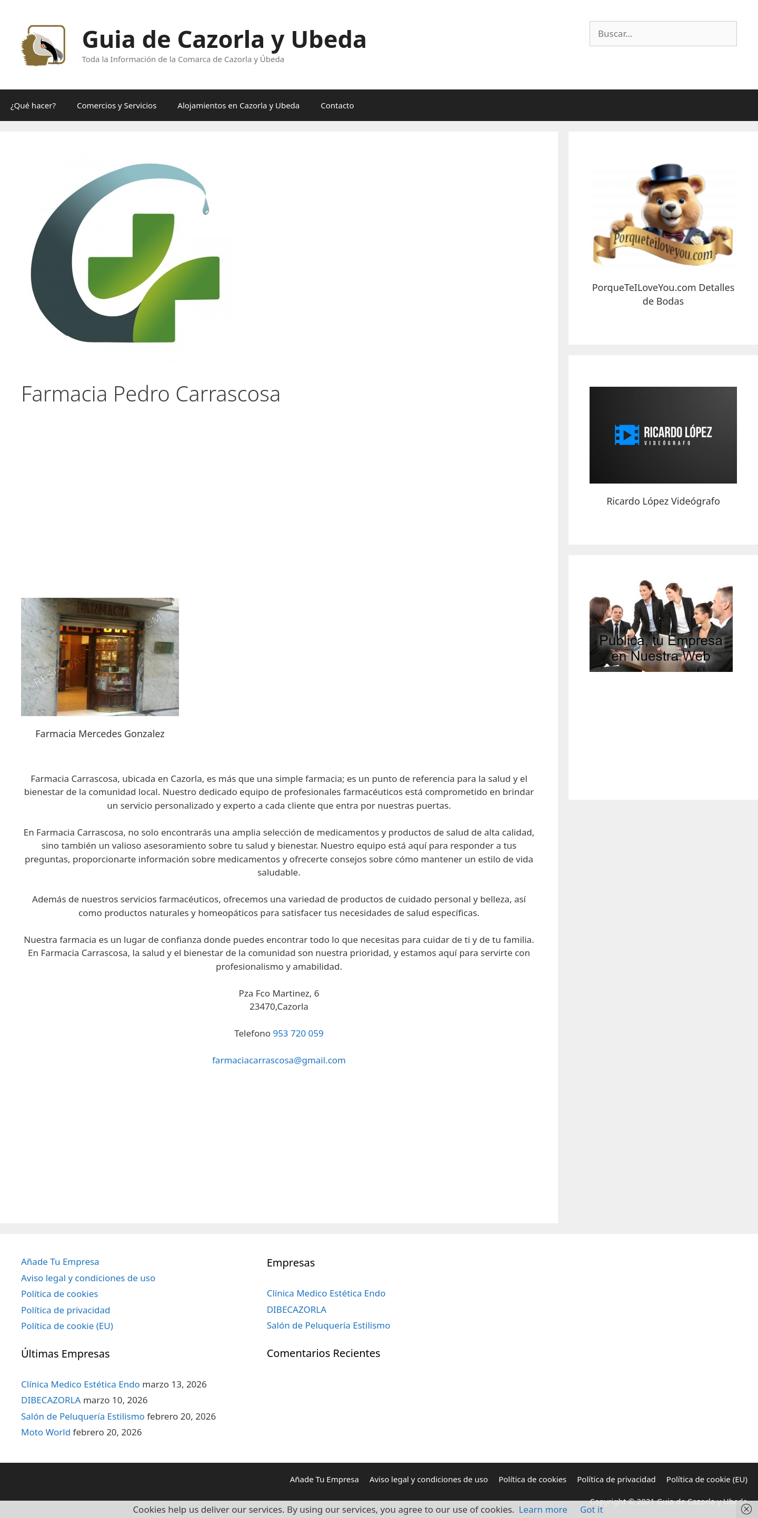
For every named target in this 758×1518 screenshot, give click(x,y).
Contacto (337, 105)
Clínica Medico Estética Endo (80, 1384)
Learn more (542, 1509)
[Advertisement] (279, 497)
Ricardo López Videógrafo (663, 501)
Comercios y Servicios (116, 105)
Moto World (46, 1432)
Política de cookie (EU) (67, 1326)
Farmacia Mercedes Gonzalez (99, 733)
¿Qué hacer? (33, 105)
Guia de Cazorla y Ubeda (224, 39)
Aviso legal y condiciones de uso (88, 1278)
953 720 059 (298, 1033)
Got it (591, 1509)
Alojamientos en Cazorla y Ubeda (238, 105)
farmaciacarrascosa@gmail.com (279, 1060)
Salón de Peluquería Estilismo (83, 1416)
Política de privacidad (65, 1310)
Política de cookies (59, 1294)
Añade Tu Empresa (60, 1261)
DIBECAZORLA (51, 1400)
